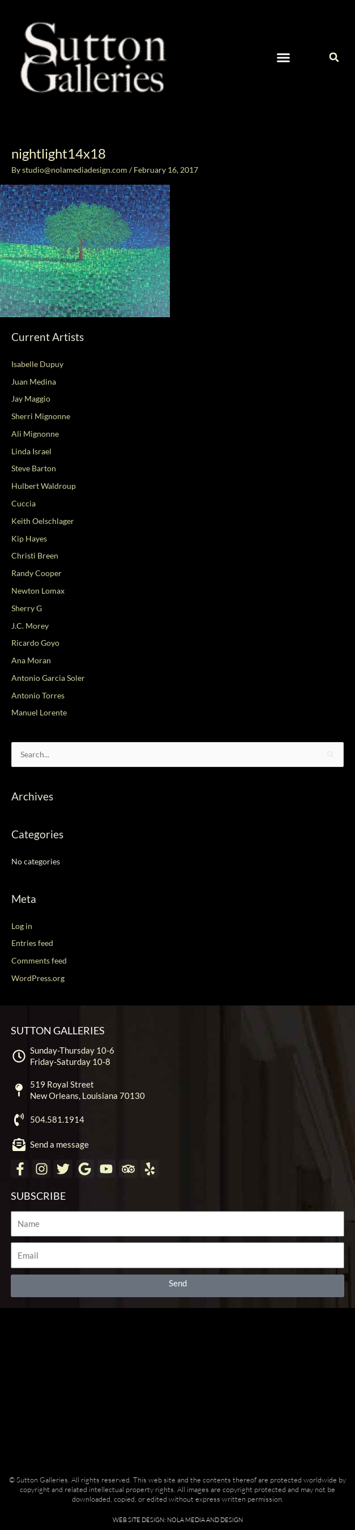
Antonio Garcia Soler (48, 678)
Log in (21, 926)
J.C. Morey (30, 625)
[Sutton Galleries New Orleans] (177, 1388)
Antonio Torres (38, 695)
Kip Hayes (29, 538)
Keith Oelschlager (42, 521)
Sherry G (26, 608)
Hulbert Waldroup (43, 486)
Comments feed (39, 960)
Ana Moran (31, 660)
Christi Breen (34, 555)
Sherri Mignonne (40, 416)
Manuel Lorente (39, 712)
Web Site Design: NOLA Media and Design (178, 1520)
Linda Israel (31, 451)
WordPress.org (38, 978)
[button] (283, 57)
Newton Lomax (38, 590)
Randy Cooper (36, 573)
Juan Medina (33, 381)
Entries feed (32, 943)
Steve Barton (33, 468)
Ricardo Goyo (35, 642)
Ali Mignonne (35, 433)
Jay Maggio (30, 398)
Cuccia (23, 503)
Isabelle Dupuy (37, 364)
